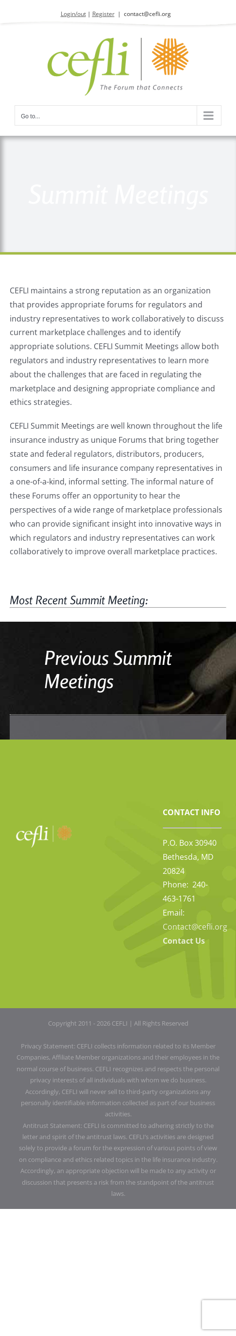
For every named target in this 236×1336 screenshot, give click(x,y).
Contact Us (184, 940)
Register (103, 14)
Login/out (73, 14)
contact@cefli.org (147, 14)
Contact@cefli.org (195, 926)
